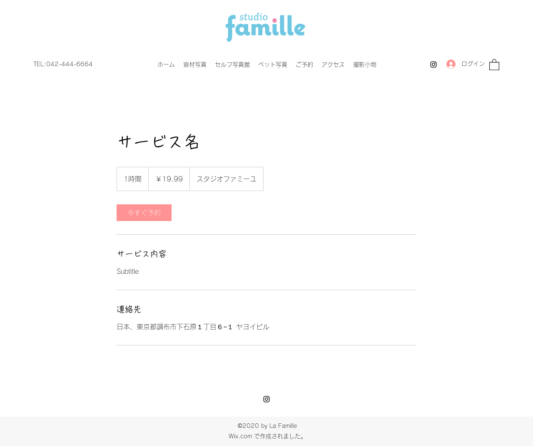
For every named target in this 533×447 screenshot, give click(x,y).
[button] (494, 64)
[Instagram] (433, 64)
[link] (144, 212)
